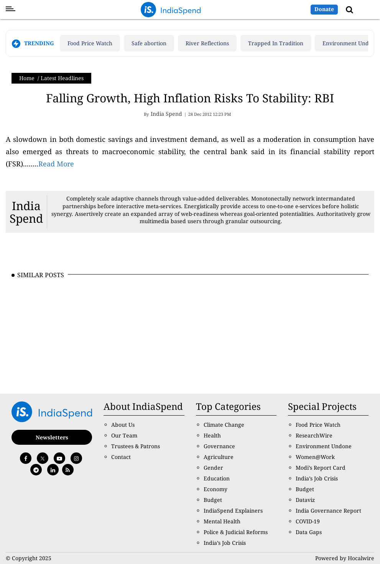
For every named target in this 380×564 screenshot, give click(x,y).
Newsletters (52, 437)
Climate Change (224, 424)
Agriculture (219, 456)
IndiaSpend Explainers (233, 510)
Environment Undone (324, 446)
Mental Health (222, 521)
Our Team (124, 435)
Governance (219, 446)
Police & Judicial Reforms (236, 532)
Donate (324, 9)
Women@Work (315, 456)
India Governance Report (328, 510)
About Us (123, 424)
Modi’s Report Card (320, 467)
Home (27, 78)
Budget (213, 499)
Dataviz (305, 499)
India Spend (26, 212)
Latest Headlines (62, 78)
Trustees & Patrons (135, 446)
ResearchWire (314, 435)
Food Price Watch (89, 43)
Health (212, 435)
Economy (215, 489)
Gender (213, 467)
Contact (121, 456)
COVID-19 (308, 521)
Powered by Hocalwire (344, 558)
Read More (56, 163)
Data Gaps (309, 532)
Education (217, 478)
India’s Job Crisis (225, 542)
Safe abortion (149, 43)
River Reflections (207, 43)
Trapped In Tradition (275, 43)
